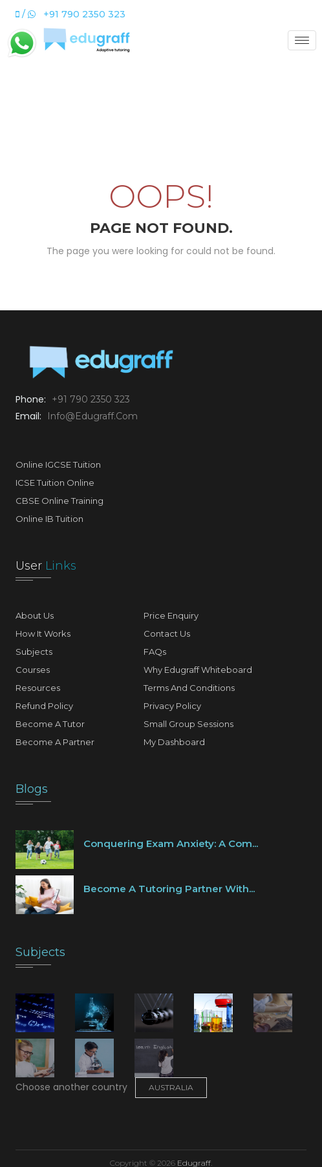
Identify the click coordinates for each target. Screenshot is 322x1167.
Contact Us (167, 633)
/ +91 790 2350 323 (70, 14)
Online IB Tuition (49, 519)
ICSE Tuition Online (55, 482)
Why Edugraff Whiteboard (198, 669)
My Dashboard (174, 742)
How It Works (43, 633)
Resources (38, 688)
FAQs (155, 651)
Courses (33, 669)
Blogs (32, 789)
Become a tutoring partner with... (169, 889)
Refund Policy (44, 706)
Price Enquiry (171, 615)
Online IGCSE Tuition (58, 464)
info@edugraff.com (91, 416)
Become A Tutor (50, 724)
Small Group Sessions (188, 724)
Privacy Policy (172, 706)
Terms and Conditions (189, 688)
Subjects (34, 651)
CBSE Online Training (59, 500)
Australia (171, 1087)
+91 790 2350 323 (89, 399)
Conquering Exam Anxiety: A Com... (170, 843)
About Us (35, 615)
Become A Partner (55, 742)
